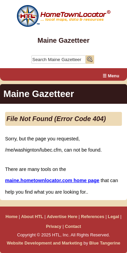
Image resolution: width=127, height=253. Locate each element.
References (92, 216)
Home (11, 216)
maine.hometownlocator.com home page (52, 180)
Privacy (54, 226)
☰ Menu (111, 75)
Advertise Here (62, 216)
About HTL (32, 216)
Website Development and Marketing (44, 243)
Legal (113, 216)
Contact (73, 226)
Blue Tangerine (105, 243)
